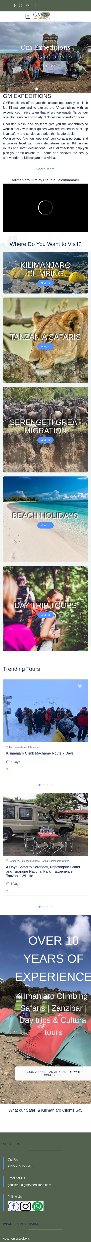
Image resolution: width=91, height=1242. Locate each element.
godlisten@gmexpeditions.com (29, 1185)
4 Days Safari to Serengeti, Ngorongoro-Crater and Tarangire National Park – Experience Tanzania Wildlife (43, 871)
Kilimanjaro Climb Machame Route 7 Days (40, 753)
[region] (45, 57)
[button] (36, 88)
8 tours (45, 346)
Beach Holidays (46, 516)
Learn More (45, 169)
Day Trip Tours (45, 605)
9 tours (45, 282)
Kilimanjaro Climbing (45, 269)
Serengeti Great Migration (45, 426)
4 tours (45, 440)
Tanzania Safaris (45, 337)
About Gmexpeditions (16, 1238)
